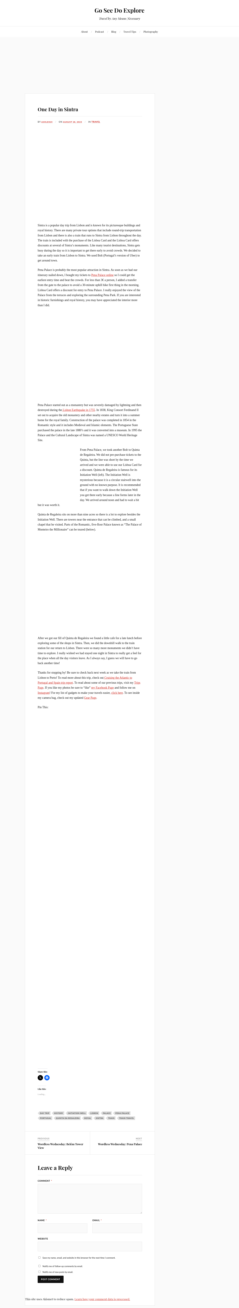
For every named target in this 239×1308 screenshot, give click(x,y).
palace (107, 1113)
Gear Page (90, 697)
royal (87, 1118)
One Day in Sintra (67, 108)
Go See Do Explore (119, 10)
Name (42, 1220)
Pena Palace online (102, 275)
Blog (113, 31)
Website (43, 1239)
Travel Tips (129, 31)
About (84, 31)
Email (97, 1220)
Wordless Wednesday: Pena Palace (120, 1144)
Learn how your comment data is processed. (102, 1300)
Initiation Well (77, 1113)
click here (117, 692)
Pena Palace (122, 1113)
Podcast (99, 31)
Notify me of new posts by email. (57, 1272)
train (111, 1118)
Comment (45, 1181)
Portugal (45, 1118)
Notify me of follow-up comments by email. (62, 1266)
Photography (150, 31)
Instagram (43, 692)
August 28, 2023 (73, 122)
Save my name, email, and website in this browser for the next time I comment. (78, 1258)
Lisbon (94, 1113)
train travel (126, 1118)
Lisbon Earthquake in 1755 (78, 410)
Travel (97, 122)
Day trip (44, 1113)
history (58, 1113)
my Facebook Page (102, 687)
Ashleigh (47, 122)
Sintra (99, 1118)
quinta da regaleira (68, 1118)
